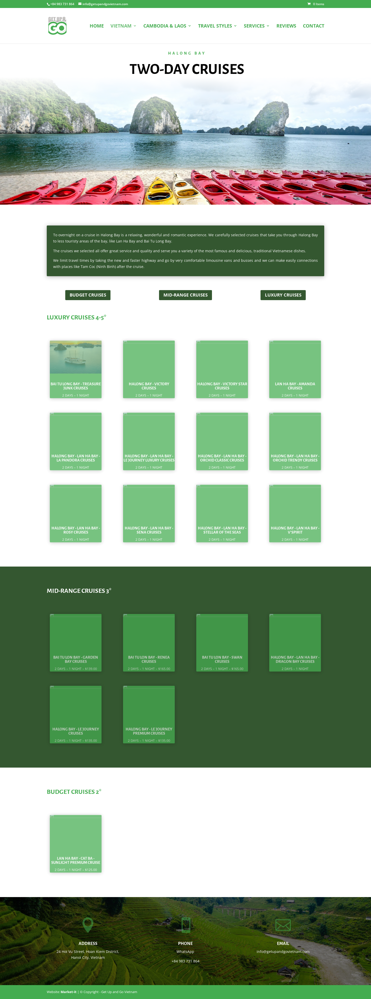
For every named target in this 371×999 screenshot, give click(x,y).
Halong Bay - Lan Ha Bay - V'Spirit (295, 525)
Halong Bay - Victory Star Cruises (222, 382)
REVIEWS (286, 26)
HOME (97, 26)
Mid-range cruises (185, 295)
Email (283, 943)
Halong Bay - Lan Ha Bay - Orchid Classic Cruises (222, 454)
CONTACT (313, 26)
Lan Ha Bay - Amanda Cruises (295, 382)
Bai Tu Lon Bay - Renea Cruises (149, 655)
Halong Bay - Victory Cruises (148, 382)
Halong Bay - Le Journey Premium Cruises (149, 727)
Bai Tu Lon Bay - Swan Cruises (222, 655)
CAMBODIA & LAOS (164, 26)
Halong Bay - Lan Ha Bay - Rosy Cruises (75, 525)
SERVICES (254, 26)
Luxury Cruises (283, 295)
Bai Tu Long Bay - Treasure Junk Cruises (76, 382)
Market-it (69, 991)
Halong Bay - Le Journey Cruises (76, 727)
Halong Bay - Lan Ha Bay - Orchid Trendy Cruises (295, 454)
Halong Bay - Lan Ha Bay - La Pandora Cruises (75, 454)
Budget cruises (88, 295)
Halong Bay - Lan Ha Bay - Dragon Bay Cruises (295, 655)
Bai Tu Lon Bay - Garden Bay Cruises (75, 655)
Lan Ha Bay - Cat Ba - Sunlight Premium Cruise (76, 856)
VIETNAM (121, 26)
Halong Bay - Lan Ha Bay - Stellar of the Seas (222, 525)
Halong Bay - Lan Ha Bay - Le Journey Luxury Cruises (148, 454)
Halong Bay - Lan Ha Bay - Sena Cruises (148, 525)
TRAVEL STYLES (215, 26)
